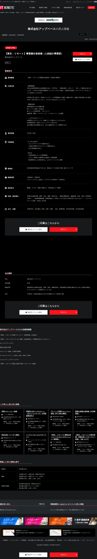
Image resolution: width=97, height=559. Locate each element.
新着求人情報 (43, 7)
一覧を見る (41, 504)
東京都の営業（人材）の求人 (28, 488)
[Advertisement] (48, 253)
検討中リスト (80, 7)
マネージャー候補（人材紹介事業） (11, 351)
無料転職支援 (68, 7)
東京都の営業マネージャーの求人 (29, 486)
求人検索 (32, 7)
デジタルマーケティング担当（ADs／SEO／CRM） (16, 355)
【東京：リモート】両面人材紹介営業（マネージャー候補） (18, 363)
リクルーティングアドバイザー (9, 359)
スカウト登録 (55, 7)
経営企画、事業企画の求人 (37, 474)
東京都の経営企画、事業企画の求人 (30, 484)
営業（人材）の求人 (35, 478)
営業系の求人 (23, 476)
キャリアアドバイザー (7, 343)
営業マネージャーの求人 (36, 476)
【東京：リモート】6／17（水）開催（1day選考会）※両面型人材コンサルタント (25, 339)
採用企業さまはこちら (79, 2)
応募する (82, 54)
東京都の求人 (23, 469)
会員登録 (91, 7)
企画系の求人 (23, 474)
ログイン (68, 2)
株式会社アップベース (58, 12)
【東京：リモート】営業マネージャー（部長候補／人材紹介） (19, 335)
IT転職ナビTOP (4, 12)
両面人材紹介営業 (5, 347)
